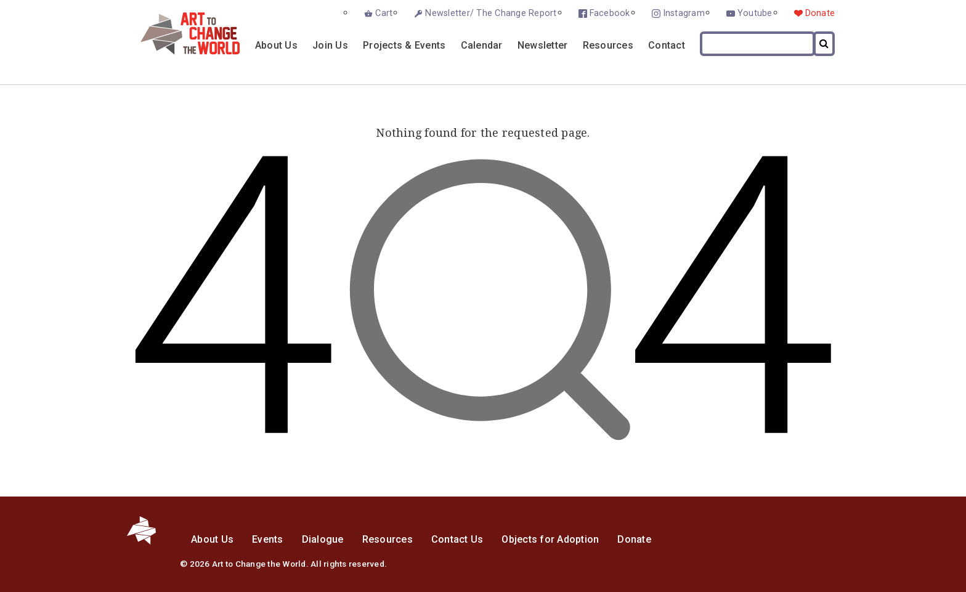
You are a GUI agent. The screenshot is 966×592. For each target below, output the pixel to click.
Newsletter (543, 45)
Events (267, 539)
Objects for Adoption (550, 539)
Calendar (482, 45)
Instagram (684, 13)
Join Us (330, 45)
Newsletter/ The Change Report (490, 13)
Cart (383, 13)
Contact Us (457, 539)
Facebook (610, 13)
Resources (608, 45)
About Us (276, 45)
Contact (666, 45)
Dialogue (323, 539)
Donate (820, 13)
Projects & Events (404, 45)
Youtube (755, 13)
